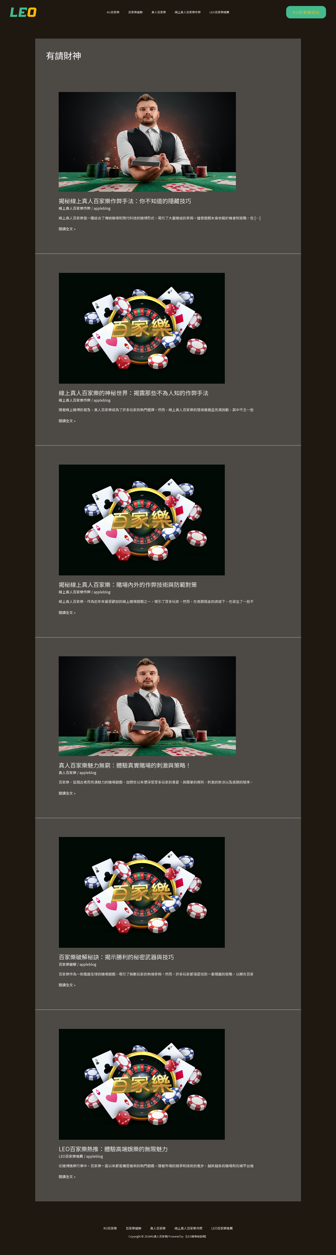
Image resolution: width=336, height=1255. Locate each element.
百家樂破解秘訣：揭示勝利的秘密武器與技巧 (116, 962)
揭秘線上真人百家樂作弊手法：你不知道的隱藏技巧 (125, 206)
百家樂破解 (138, 15)
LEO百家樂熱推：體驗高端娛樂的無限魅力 (113, 1154)
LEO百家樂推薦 (213, 15)
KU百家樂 (119, 15)
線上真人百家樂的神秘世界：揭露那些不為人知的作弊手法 (133, 398)
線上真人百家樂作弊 (185, 15)
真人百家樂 (158, 15)
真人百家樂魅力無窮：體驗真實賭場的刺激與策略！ (125, 771)
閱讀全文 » (67, 234)
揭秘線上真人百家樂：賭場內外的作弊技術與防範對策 (128, 590)
